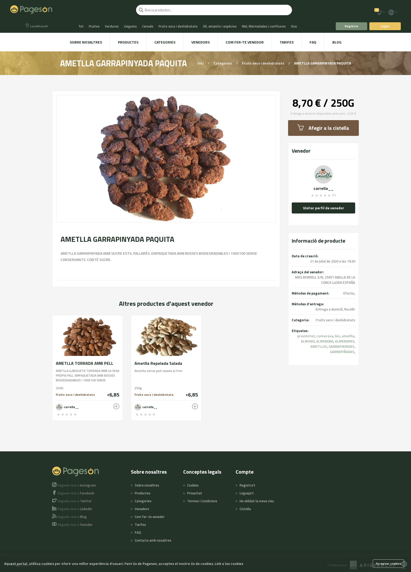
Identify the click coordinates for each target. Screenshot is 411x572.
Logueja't (247, 493)
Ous (294, 26)
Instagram (76, 485)
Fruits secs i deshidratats (178, 26)
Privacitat (194, 493)
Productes (128, 42)
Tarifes (287, 42)
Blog (337, 42)
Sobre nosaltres (86, 42)
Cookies (193, 485)
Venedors (200, 42)
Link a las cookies (229, 563)
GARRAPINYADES (341, 346)
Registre (351, 26)
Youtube (74, 524)
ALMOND (308, 341)
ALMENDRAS (344, 341)
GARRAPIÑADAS (342, 351)
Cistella (245, 508)
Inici (200, 63)
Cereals (147, 26)
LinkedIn (74, 508)
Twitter (74, 501)
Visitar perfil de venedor (323, 208)
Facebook (75, 493)
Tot (81, 26)
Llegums (130, 26)
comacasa (324, 336)
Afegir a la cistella (323, 128)
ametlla (348, 336)
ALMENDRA (324, 341)
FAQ (313, 42)
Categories (164, 42)
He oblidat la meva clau (257, 501)
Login (385, 26)
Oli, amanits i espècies (220, 26)
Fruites (94, 26)
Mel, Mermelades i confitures (264, 26)
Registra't (247, 485)
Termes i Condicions (202, 501)
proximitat (306, 336)
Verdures (112, 26)
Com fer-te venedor (245, 42)
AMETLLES (318, 346)
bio (337, 336)
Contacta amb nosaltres (153, 540)
